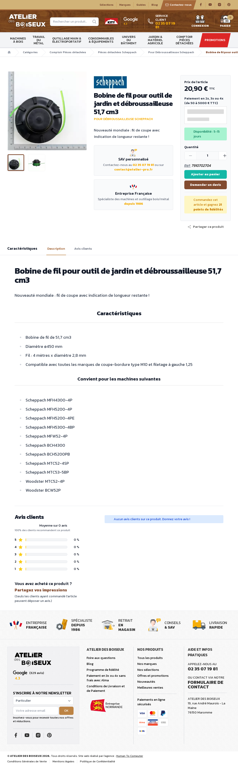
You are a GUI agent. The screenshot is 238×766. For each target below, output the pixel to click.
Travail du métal (38, 40)
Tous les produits (150, 658)
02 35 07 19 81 (143, 165)
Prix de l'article (196, 82)
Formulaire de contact (205, 684)
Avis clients (83, 249)
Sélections (107, 5)
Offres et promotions (153, 675)
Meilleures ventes (150, 687)
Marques (125, 5)
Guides (141, 5)
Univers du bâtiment (129, 40)
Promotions (215, 40)
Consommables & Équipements (101, 40)
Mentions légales (63, 761)
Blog (154, 5)
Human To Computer (129, 756)
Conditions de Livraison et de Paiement (106, 688)
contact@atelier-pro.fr (133, 169)
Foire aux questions (101, 658)
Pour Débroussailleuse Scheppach (171, 52)
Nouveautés (146, 681)
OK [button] (66, 710)
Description (56, 249)
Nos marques (147, 663)
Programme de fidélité (103, 669)
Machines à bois (18, 40)
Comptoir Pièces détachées (184, 40)
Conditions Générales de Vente (27, 761)
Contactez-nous (178, 5)
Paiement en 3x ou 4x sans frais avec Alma (106, 678)
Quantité (191, 147)
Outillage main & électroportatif (66, 40)
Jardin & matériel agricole (155, 40)
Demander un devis (205, 184)
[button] (206, 227)
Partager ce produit (206, 227)
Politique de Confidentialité (97, 761)
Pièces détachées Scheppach (117, 52)
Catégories (30, 52)
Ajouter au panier (205, 174)
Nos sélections (148, 669)
